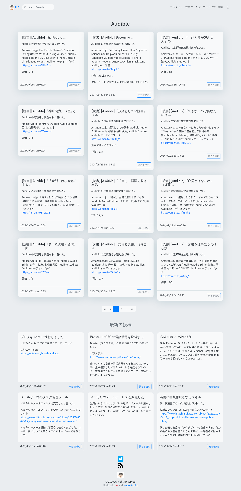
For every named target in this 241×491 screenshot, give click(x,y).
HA (14, 7)
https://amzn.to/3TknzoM (37, 131)
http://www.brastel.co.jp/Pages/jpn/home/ (115, 357)
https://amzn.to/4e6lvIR (105, 209)
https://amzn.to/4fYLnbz (175, 212)
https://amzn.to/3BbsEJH (36, 65)
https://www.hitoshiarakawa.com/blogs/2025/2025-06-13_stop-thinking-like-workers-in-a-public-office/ (190, 417)
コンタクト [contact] (176, 7)
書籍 (220, 7)
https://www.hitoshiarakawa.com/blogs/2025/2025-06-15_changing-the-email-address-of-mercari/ (50, 419)
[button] (126, 309)
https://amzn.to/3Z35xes (36, 272)
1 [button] (116, 309)
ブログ (189, 7)
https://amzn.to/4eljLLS (105, 69)
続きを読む (74, 84)
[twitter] (120, 458)
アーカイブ (209, 7)
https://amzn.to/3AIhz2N (105, 272)
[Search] (38, 7)
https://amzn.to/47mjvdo (176, 65)
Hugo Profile (130, 485)
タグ (197, 7)
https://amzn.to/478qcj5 (175, 276)
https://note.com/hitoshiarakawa (39, 353)
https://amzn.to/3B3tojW (106, 139)
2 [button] (121, 309)
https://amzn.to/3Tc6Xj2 (36, 212)
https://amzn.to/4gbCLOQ (176, 143)
